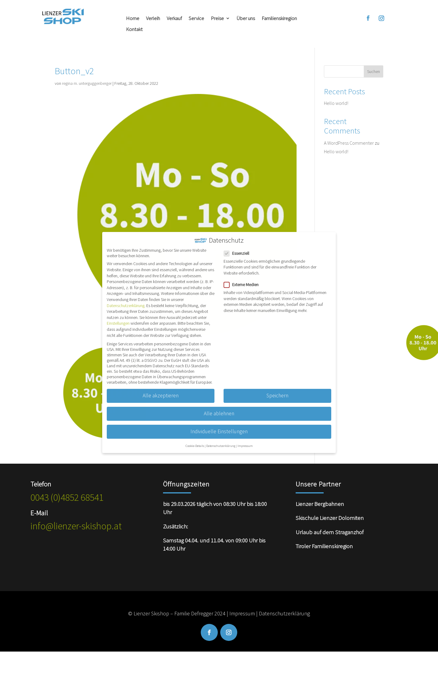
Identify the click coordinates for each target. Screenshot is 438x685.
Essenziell (239, 248)
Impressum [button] (245, 440)
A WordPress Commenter (349, 143)
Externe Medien (244, 279)
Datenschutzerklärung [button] (220, 440)
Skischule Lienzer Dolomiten (330, 517)
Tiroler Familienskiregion (324, 546)
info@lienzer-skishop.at (76, 526)
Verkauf (174, 18)
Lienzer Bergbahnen (320, 503)
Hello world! (336, 103)
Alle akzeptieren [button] (161, 390)
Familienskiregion (279, 18)
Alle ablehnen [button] (219, 408)
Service (196, 18)
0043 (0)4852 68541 (66, 497)
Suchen (373, 71)
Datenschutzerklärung (284, 613)
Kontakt (134, 29)
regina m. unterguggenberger (87, 83)
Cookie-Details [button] (195, 440)
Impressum (242, 613)
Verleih (153, 18)
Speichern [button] (277, 390)
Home (132, 18)
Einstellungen (118, 318)
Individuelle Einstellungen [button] (219, 426)
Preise (217, 18)
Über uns (246, 18)
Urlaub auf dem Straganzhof (329, 532)
